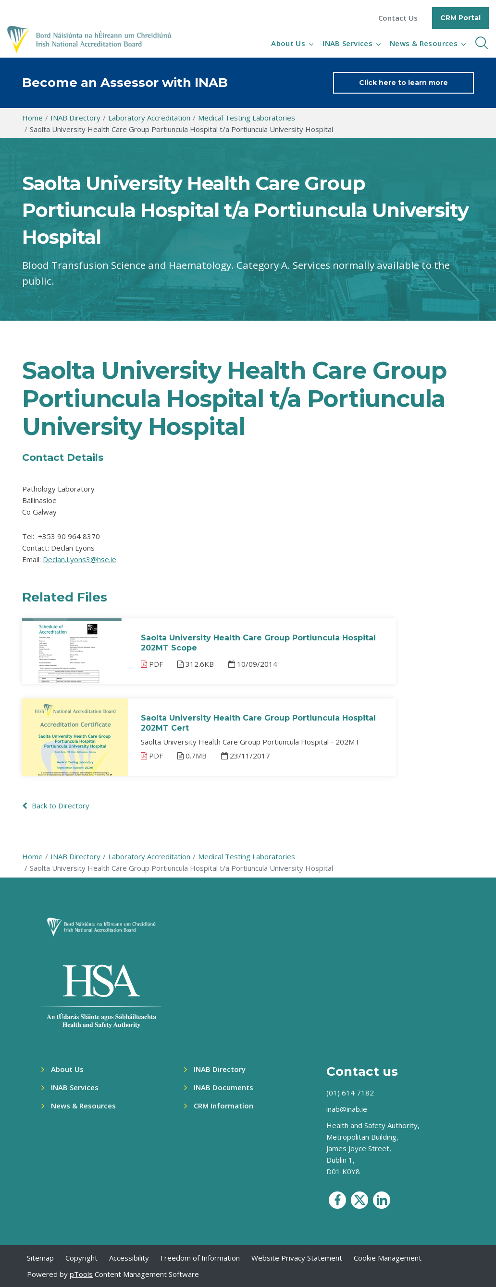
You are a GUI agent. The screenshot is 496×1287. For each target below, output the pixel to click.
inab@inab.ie (346, 1109)
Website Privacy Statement (296, 1258)
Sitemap (40, 1258)
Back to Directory (55, 805)
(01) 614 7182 (350, 1092)
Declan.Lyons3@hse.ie (79, 559)
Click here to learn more (403, 82)
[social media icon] (337, 1200)
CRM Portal (460, 17)
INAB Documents (223, 1087)
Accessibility (129, 1258)
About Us (288, 43)
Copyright (81, 1258)
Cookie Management (388, 1258)
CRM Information (223, 1105)
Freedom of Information (200, 1258)
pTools (81, 1274)
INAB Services (347, 43)
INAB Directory (220, 1069)
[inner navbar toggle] (481, 43)
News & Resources (424, 43)
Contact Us (398, 18)
